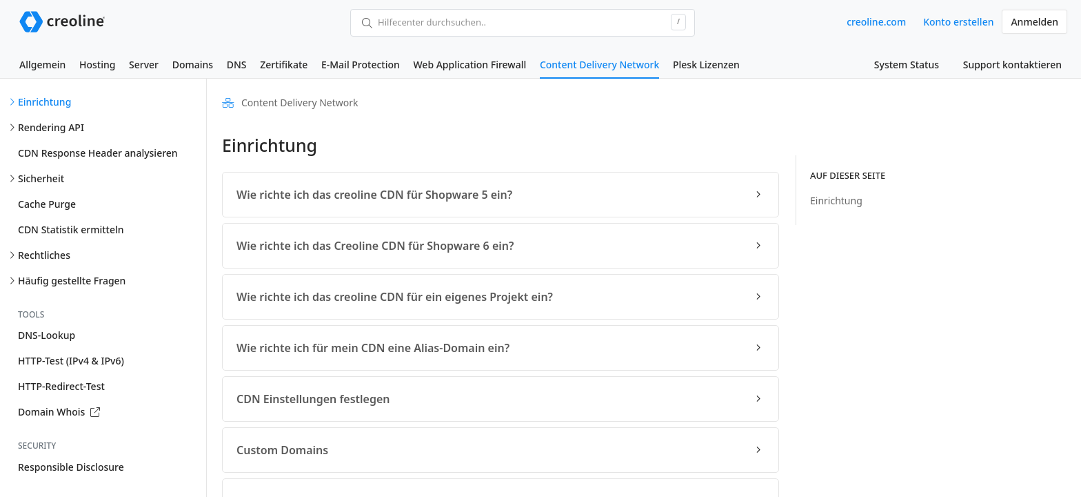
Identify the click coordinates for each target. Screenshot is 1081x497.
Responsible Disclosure (71, 467)
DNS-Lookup (46, 335)
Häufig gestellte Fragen (71, 280)
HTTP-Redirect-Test (61, 386)
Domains (192, 64)
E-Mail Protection (360, 64)
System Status (906, 64)
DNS (237, 64)
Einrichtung (44, 101)
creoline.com (876, 21)
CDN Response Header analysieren (98, 152)
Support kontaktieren (1012, 64)
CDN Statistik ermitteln (71, 229)
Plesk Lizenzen (706, 64)
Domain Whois (59, 411)
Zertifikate (283, 64)
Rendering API (51, 127)
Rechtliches (44, 255)
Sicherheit (41, 178)
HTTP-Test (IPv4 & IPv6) (71, 360)
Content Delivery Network (599, 64)
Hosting (97, 64)
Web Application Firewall (469, 64)
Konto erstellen (958, 21)
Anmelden (1034, 21)
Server (144, 64)
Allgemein (42, 64)
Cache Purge (47, 204)
